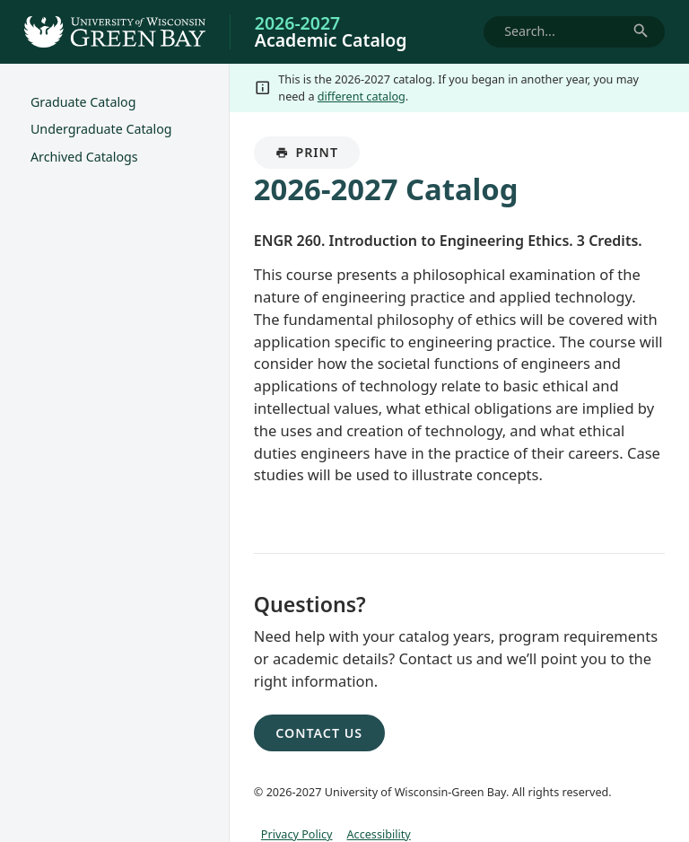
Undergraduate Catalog (101, 128)
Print (317, 156)
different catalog (362, 96)
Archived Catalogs (84, 156)
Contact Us (318, 732)
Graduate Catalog (83, 101)
